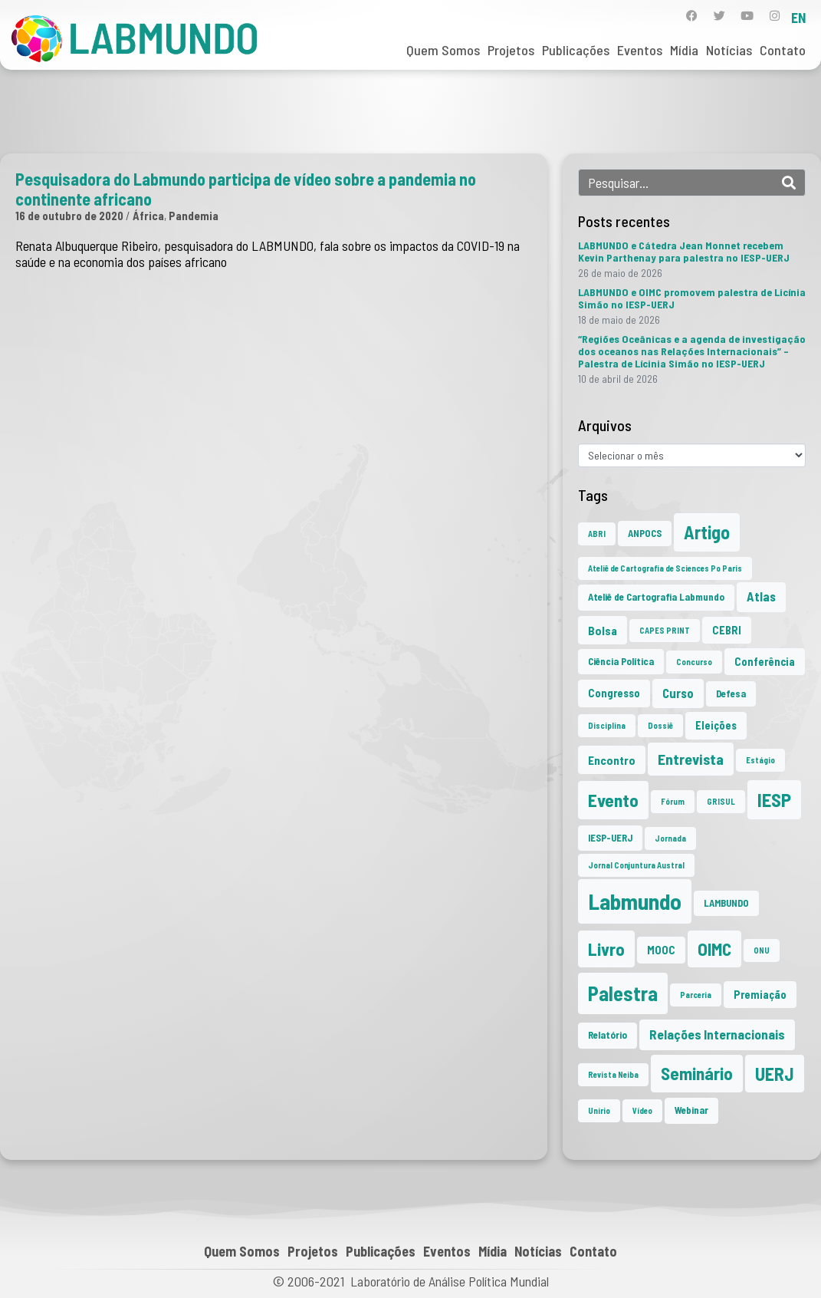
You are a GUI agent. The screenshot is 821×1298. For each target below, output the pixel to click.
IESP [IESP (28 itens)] (774, 799)
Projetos (511, 49)
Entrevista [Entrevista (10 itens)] (691, 758)
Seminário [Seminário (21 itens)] (697, 1073)
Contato (783, 49)
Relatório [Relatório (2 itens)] (607, 1035)
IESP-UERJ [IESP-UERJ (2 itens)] (610, 838)
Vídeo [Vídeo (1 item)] (642, 1110)
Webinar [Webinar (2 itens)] (691, 1110)
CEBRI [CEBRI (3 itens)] (726, 630)
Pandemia (193, 215)
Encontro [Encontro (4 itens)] (611, 760)
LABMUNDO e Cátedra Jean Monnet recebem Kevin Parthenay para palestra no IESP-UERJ (684, 251)
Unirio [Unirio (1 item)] (599, 1110)
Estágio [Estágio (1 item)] (760, 760)
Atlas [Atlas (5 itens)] (761, 596)
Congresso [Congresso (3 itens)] (614, 693)
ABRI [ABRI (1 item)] (597, 534)
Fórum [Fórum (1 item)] (673, 801)
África (148, 215)
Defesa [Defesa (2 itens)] (731, 693)
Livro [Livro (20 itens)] (606, 949)
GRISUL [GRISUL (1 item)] (721, 801)
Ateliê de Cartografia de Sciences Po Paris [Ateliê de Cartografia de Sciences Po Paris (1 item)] (665, 568)
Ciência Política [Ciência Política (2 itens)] (621, 661)
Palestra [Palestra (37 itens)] (623, 993)
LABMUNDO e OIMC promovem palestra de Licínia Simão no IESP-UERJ (692, 298)
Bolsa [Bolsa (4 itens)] (602, 630)
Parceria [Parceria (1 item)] (695, 995)
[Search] (789, 183)
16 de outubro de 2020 (69, 215)
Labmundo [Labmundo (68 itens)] (634, 901)
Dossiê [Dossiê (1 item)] (660, 725)
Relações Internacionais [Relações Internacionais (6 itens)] (717, 1034)
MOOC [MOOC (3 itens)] (661, 950)
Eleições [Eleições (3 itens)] (716, 725)
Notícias (729, 49)
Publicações (575, 49)
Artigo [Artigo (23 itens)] (707, 532)
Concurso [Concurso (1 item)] (694, 662)
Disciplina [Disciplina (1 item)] (607, 725)
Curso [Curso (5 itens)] (678, 693)
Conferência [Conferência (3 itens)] (764, 661)
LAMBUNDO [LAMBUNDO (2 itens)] (726, 903)
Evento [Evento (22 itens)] (613, 800)
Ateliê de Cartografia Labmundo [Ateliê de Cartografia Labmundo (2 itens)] (656, 597)
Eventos (639, 49)
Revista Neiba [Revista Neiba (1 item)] (613, 1074)
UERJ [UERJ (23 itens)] (774, 1073)
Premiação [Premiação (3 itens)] (760, 994)
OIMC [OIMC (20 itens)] (714, 949)
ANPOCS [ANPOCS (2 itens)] (645, 533)
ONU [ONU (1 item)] (762, 950)
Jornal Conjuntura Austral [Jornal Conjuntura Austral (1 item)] (636, 865)
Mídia (684, 49)
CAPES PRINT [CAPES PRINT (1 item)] (664, 630)
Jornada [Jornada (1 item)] (670, 838)
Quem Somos (443, 49)
